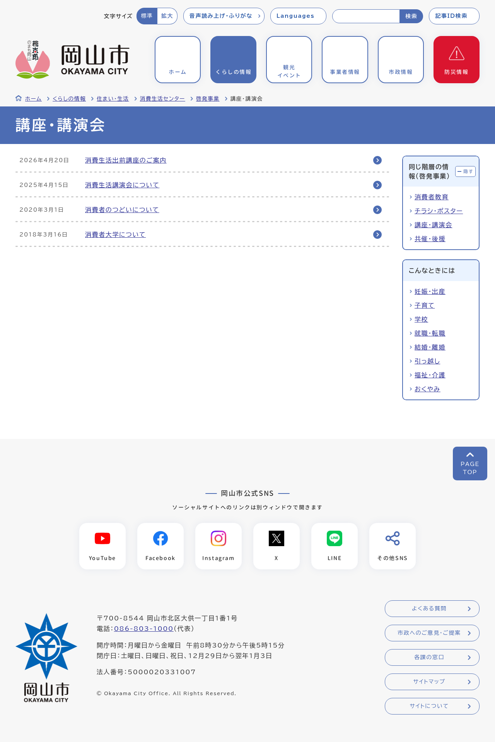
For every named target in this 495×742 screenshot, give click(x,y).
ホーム (33, 98)
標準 (147, 16)
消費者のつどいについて (122, 210)
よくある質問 (429, 609)
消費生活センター (162, 98)
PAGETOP (470, 468)
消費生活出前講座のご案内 (126, 160)
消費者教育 (432, 197)
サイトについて (429, 706)
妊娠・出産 (430, 291)
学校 (421, 319)
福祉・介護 (430, 375)
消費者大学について (115, 234)
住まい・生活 (113, 98)
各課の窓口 (429, 657)
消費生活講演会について (122, 185)
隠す (468, 171)
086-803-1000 (144, 629)
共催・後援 (430, 239)
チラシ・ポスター (439, 211)
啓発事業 (208, 98)
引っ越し (427, 361)
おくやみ (427, 389)
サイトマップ (429, 682)
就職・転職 (430, 333)
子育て (425, 305)
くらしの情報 (69, 98)
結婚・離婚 (430, 347)
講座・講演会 (433, 225)
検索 (411, 16)
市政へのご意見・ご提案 (429, 633)
